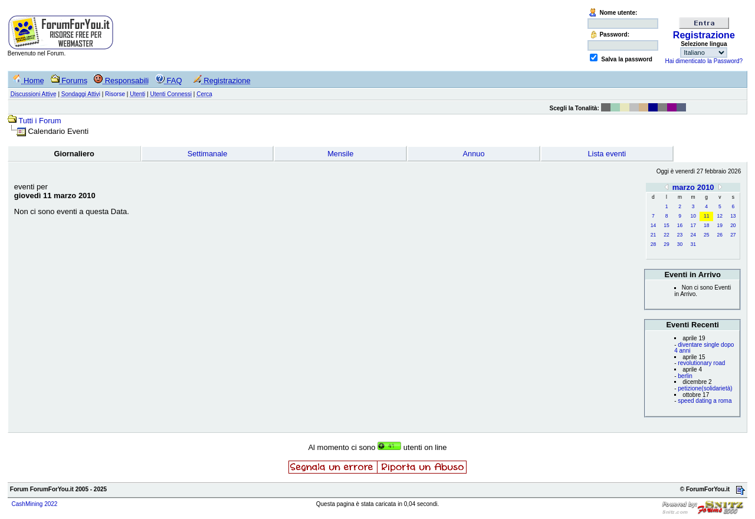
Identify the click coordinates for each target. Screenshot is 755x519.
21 (653, 235)
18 (706, 225)
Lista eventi (606, 153)
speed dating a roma (704, 401)
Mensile (340, 153)
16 (679, 225)
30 (679, 244)
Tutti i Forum (39, 120)
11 (706, 216)
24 (692, 235)
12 (720, 216)
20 (733, 225)
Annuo (474, 153)
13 (733, 216)
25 (706, 235)
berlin (685, 376)
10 (692, 216)
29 (666, 244)
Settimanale (208, 153)
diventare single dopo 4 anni (704, 347)
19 (720, 225)
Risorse (115, 94)
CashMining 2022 (35, 504)
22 (666, 235)
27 (733, 235)
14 (653, 225)
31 (692, 244)
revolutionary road (701, 363)
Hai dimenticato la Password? (704, 61)
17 (692, 225)
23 (679, 235)
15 (666, 225)
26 (720, 235)
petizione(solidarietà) (705, 388)
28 (653, 244)
